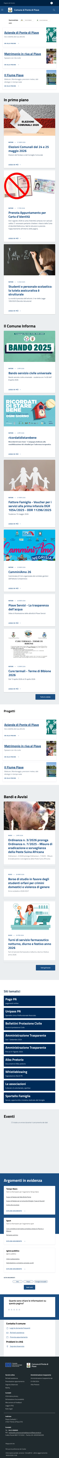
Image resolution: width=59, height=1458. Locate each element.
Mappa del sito (10, 1443)
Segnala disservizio (11, 1384)
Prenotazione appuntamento (14, 1381)
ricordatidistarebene (22, 437)
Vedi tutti (29, 1287)
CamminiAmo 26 (19, 571)
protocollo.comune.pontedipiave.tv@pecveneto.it (25, 1432)
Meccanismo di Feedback (13, 1402)
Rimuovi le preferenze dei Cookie (16, 1449)
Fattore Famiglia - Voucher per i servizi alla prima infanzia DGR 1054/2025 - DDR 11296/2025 (30, 506)
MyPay (7, 1388)
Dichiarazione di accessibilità (14, 1399)
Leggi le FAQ (9, 1405)
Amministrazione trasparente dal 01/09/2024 (41, 1380)
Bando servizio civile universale (29, 373)
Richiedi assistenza (11, 1378)
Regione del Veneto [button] (9, 3)
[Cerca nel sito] (54, 10)
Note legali (9, 1409)
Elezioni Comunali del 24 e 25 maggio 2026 (28, 148)
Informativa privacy (11, 1396)
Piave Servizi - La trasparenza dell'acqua (28, 607)
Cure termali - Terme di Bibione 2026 (29, 673)
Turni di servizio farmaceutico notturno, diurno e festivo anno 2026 (29, 943)
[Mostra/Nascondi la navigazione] (2, 10)
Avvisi (10, 835)
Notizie (11, 142)
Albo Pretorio (35, 1384)
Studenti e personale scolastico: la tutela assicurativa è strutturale (30, 290)
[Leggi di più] (14, 165)
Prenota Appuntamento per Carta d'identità (27, 214)
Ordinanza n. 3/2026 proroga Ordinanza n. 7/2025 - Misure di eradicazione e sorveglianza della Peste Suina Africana (30, 846)
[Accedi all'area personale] (52, 3)
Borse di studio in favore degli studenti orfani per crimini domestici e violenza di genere (29, 883)
